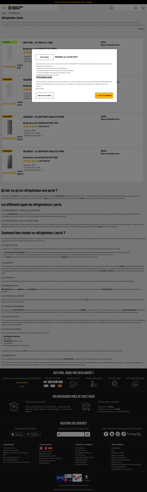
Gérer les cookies (44, 95)
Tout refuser (44, 57)
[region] (74, 75)
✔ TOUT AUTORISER (104, 95)
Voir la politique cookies (44, 77)
